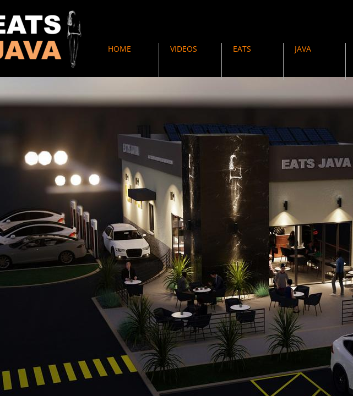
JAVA (303, 48)
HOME (119, 48)
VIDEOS (183, 48)
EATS (242, 48)
